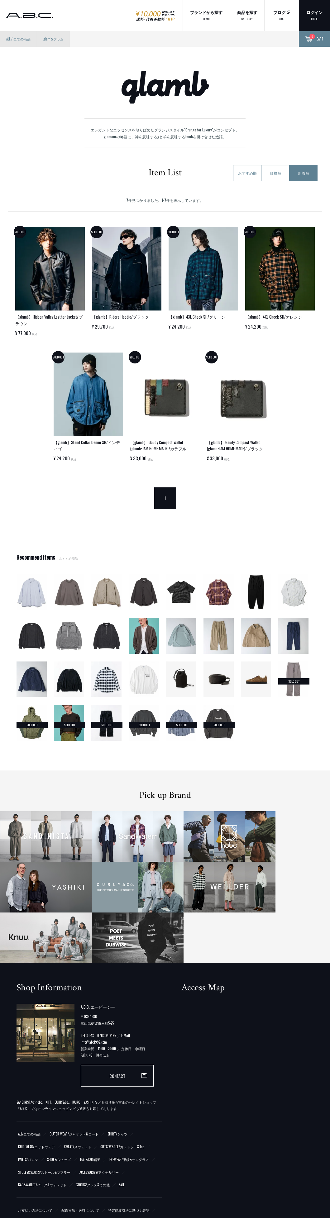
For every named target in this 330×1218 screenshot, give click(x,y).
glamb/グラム (53, 38)
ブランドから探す (206, 15)
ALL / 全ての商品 (18, 38)
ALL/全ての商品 (29, 1049)
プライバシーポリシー (35, 1138)
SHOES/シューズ (59, 1075)
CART (314, 39)
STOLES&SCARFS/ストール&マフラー (44, 1088)
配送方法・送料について (80, 1126)
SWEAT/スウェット (77, 1062)
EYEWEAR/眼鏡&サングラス (129, 1075)
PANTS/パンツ (28, 1075)
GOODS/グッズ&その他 (93, 1100)
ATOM (31, 1164)
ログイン (314, 15)
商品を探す (247, 15)
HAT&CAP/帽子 (90, 1075)
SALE (122, 1100)
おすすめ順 (247, 173)
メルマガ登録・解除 (59, 1164)
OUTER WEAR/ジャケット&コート (74, 1049)
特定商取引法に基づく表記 (128, 1126)
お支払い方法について (35, 1126)
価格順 (275, 173)
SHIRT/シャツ (117, 1049)
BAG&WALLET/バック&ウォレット (42, 1100)
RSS (20, 1164)
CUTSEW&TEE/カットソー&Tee (122, 1062)
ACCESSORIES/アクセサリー (99, 1088)
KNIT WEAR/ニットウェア (36, 1062)
